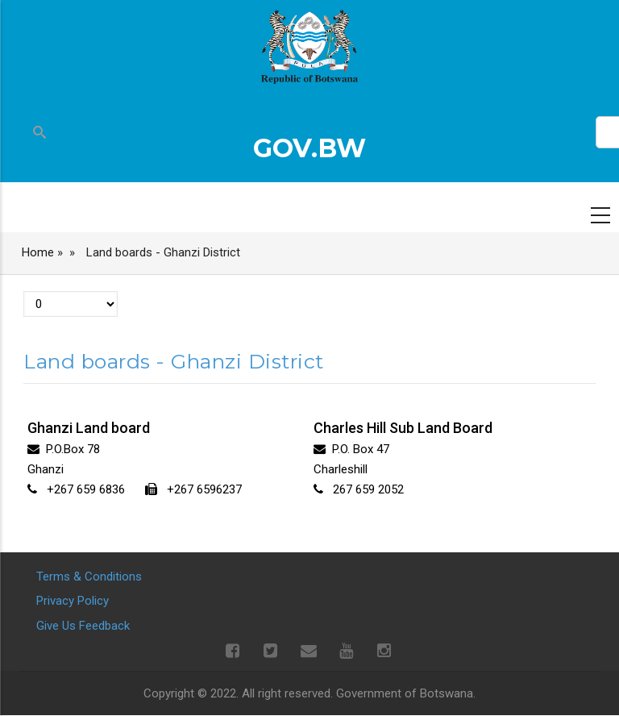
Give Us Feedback (83, 625)
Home (38, 252)
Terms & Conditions (89, 576)
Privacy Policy (72, 600)
